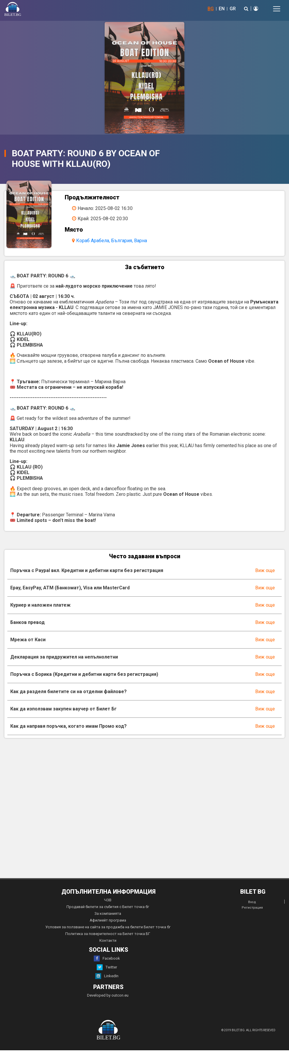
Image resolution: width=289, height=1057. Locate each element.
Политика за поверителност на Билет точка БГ (107, 940)
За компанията (107, 920)
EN (222, 8)
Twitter (107, 974)
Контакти (107, 947)
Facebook (107, 965)
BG (211, 8)
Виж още (265, 577)
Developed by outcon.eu (107, 1002)
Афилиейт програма (108, 927)
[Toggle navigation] (277, 8)
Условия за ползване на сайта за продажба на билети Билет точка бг (108, 934)
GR (233, 8)
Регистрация (252, 914)
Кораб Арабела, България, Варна (119, 240)
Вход (252, 908)
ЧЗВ (107, 907)
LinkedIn (106, 983)
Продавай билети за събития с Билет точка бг (107, 913)
